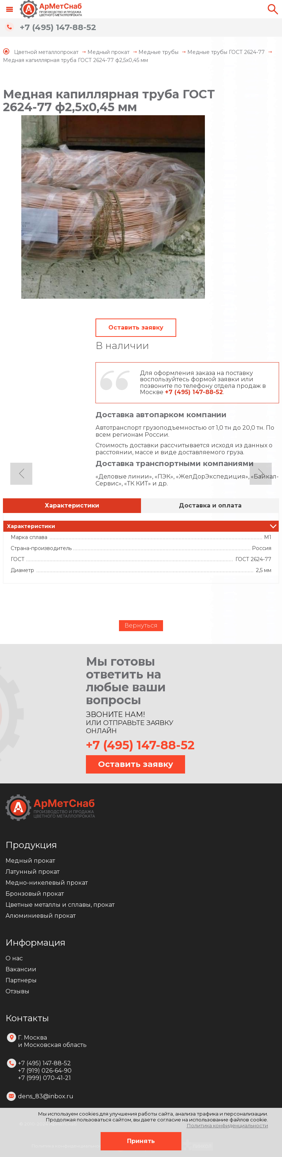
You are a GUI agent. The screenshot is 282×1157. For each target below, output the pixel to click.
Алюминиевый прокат (41, 915)
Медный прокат (30, 860)
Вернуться (141, 625)
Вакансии (21, 969)
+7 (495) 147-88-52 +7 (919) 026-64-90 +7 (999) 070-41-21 (45, 1070)
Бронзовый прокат (35, 893)
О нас (14, 958)
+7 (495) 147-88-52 (58, 27)
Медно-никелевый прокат (47, 882)
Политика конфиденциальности (227, 1125)
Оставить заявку (135, 327)
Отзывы (17, 991)
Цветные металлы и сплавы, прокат (60, 904)
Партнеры (21, 980)
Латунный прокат (32, 871)
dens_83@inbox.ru (45, 1096)
